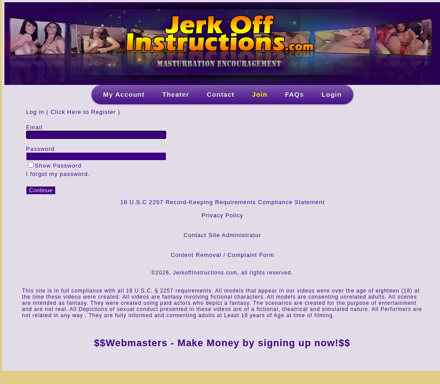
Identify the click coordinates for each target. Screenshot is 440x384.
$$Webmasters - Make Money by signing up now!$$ (222, 342)
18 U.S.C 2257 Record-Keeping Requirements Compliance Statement (222, 202)
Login (332, 94)
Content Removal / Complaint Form (223, 255)
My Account (123, 94)
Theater (175, 94)
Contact (221, 94)
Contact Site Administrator (222, 235)
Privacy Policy (222, 215)
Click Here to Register (83, 112)
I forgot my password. (58, 174)
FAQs (294, 94)
